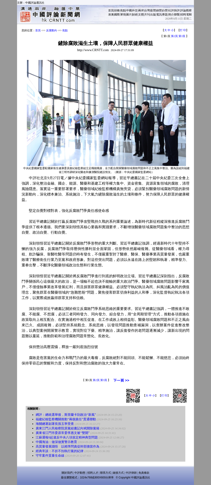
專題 (165, 14)
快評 (177, 10)
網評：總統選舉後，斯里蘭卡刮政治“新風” (66, 414)
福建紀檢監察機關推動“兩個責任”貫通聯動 (66, 419)
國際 (117, 14)
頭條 (117, 10)
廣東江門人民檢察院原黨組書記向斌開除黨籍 (67, 428)
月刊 (147, 14)
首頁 (111, 10)
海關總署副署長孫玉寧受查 (55, 424)
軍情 (123, 14)
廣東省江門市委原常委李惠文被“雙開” (62, 433)
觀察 (189, 10)
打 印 (183, 30)
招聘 (183, 14)
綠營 (159, 10)
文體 (141, 14)
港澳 (111, 14)
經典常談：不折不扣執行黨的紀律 (59, 451)
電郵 (189, 14)
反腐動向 (51, 30)
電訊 (159, 14)
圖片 (129, 14)
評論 (183, 10)
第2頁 (174, 36)
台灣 (147, 10)
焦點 (123, 10)
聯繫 (177, 14)
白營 (165, 10)
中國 (129, 10)
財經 (135, 14)
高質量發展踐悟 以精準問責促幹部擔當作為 (67, 446)
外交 (135, 10)
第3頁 (181, 36)
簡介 (171, 14)
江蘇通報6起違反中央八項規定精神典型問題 (67, 437)
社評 (171, 10)
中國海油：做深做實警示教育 (56, 442)
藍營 (153, 10)
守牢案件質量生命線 (50, 455)
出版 (153, 14)
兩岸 (141, 10)
